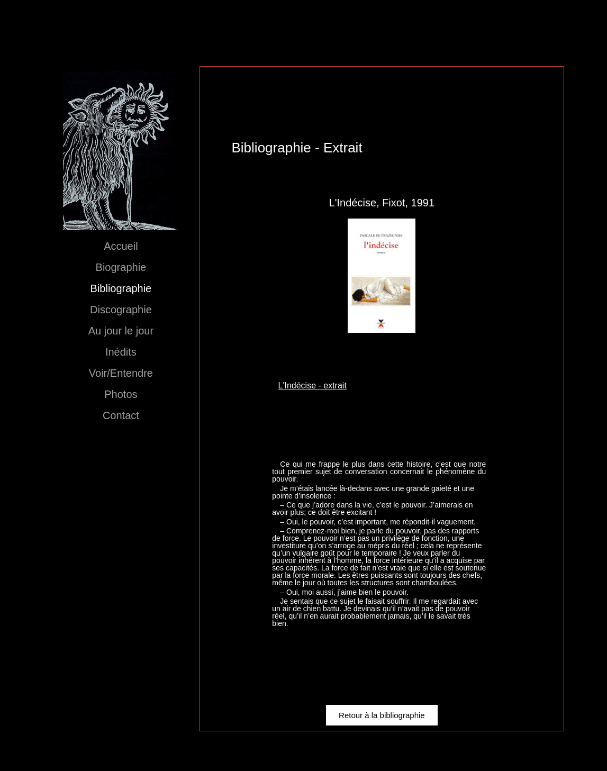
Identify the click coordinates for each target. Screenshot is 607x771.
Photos (120, 394)
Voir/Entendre (121, 373)
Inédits (121, 352)
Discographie (121, 309)
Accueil (121, 246)
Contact (121, 415)
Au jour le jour (120, 331)
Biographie (121, 267)
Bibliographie (121, 288)
